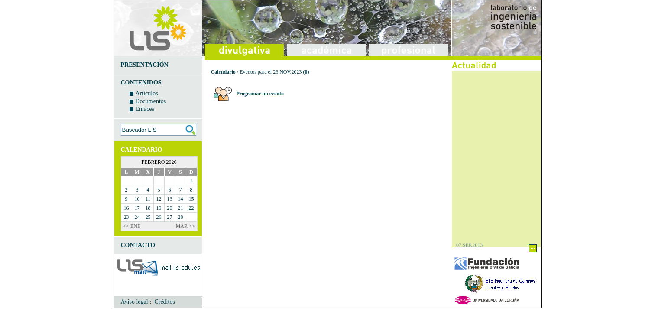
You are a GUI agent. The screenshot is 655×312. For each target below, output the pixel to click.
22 (191, 208)
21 (180, 208)
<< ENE (132, 226)
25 (148, 217)
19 (159, 208)
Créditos (164, 302)
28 (180, 217)
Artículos (147, 93)
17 (137, 208)
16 (126, 208)
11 (148, 199)
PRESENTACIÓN (145, 65)
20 (169, 208)
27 (169, 217)
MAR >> (185, 226)
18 (148, 208)
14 (180, 199)
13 (169, 199)
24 (137, 217)
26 (159, 217)
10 (137, 199)
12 (159, 199)
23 (126, 217)
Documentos (151, 101)
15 (191, 199)
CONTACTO (138, 245)
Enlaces (145, 109)
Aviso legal (134, 302)
